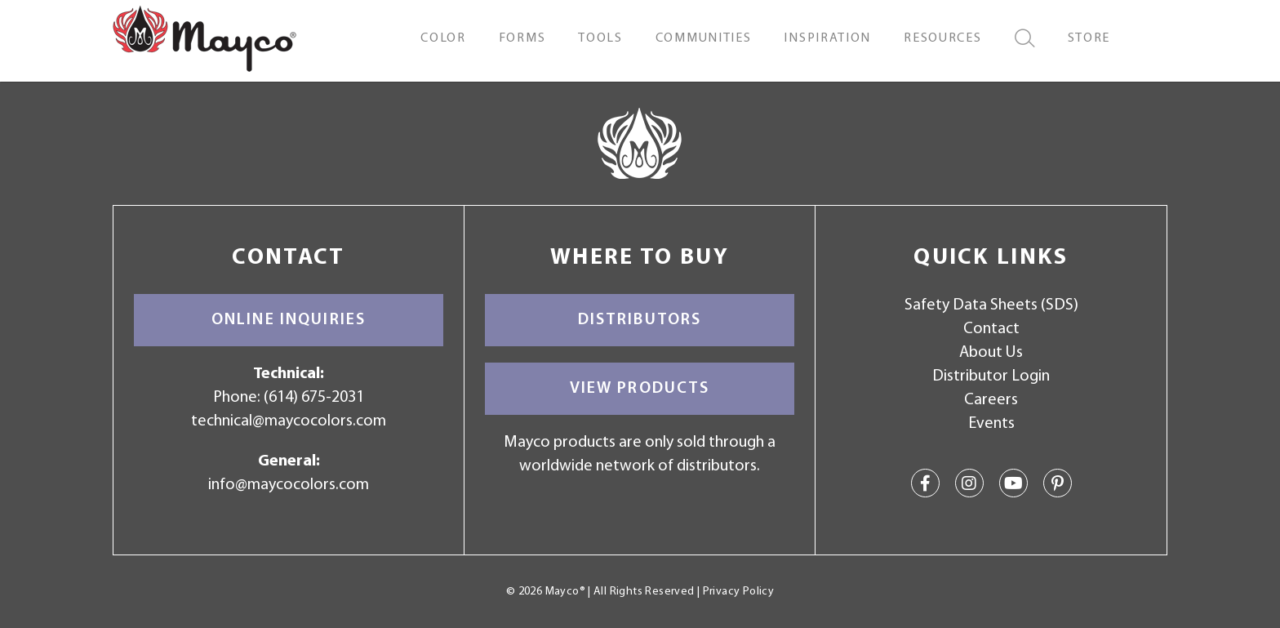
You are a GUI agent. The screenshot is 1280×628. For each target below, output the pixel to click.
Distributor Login (991, 376)
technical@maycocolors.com (288, 421)
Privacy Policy (738, 592)
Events (991, 424)
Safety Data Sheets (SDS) (991, 305)
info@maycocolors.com (288, 485)
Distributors (640, 320)
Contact (991, 329)
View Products (640, 389)
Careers (991, 400)
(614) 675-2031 (314, 398)
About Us (991, 353)
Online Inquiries (288, 320)
